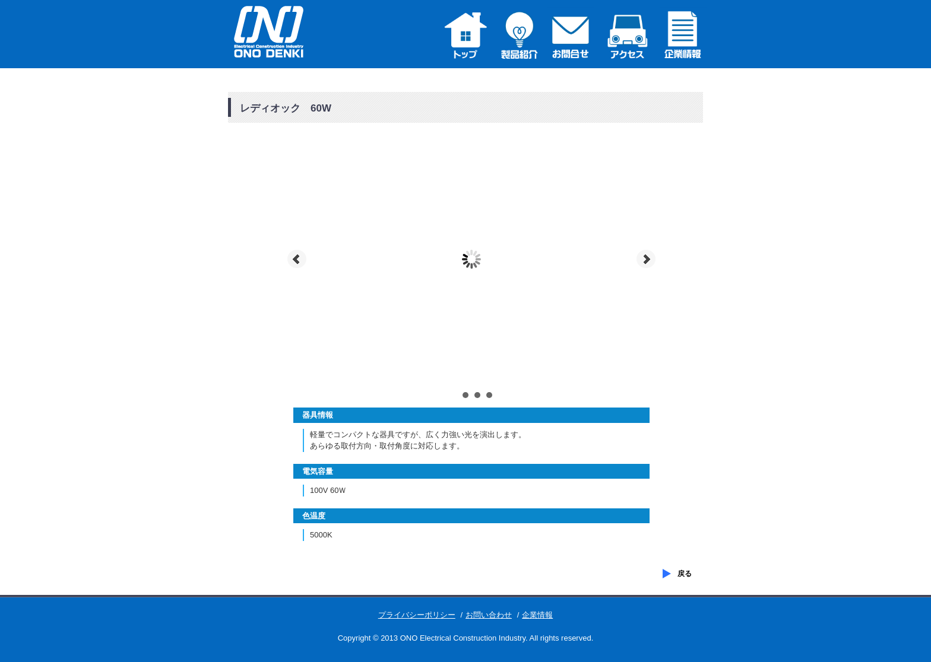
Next (646, 259)
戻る (684, 573)
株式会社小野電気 (276, 32)
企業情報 (537, 614)
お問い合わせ (489, 614)
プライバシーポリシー (416, 614)
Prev (296, 259)
